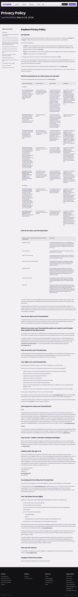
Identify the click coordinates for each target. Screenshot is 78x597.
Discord (70, 594)
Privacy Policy (69, 578)
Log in (65, 4)
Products (17, 4)
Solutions (24, 4)
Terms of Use (69, 576)
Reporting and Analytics (6, 580)
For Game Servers (28, 578)
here (32, 401)
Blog (43, 4)
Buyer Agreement (70, 582)
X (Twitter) (75, 594)
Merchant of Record (5, 578)
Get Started (72, 4)
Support (66, 594)
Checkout (3, 584)
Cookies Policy (63, 66)
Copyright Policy (69, 588)
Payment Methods (49, 580)
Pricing (38, 4)
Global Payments (4, 576)
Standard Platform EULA (71, 586)
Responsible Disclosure (71, 590)
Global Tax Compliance (6, 582)
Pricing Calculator (49, 578)
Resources (32, 4)
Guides (46, 584)
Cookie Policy (69, 580)
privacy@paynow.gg (26, 345)
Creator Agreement (70, 584)
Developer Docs (48, 582)
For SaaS (26, 576)
